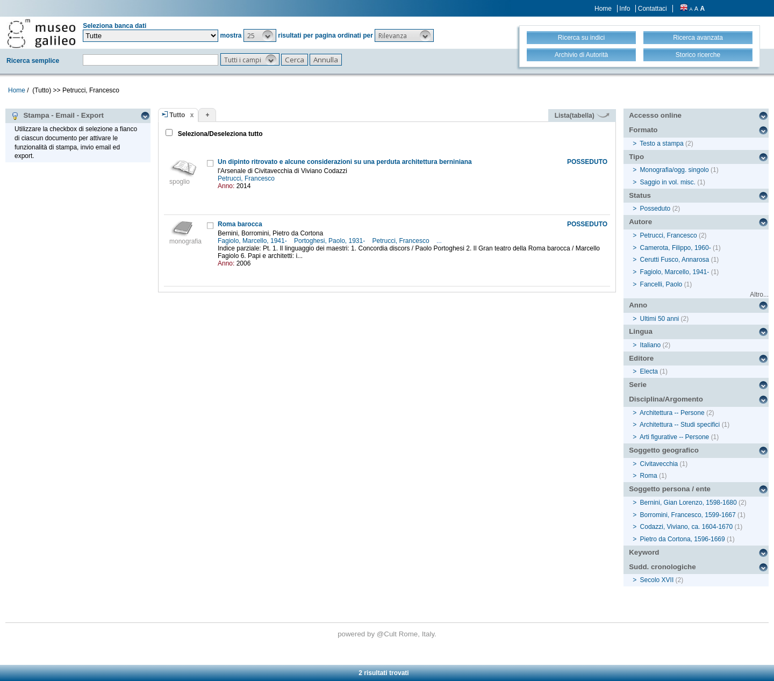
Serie (638, 385)
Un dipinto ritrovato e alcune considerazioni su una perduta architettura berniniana (345, 162)
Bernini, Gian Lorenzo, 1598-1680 (688, 502)
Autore (640, 222)
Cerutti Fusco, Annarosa (675, 259)
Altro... (759, 294)
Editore (641, 358)
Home (603, 8)
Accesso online (655, 115)
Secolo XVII (657, 580)
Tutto (177, 115)
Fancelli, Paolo (661, 284)
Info (624, 8)
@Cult (388, 634)
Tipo (636, 157)
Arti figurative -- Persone (674, 437)
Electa (649, 371)
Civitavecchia (659, 464)
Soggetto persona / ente (670, 489)
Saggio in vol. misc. (668, 182)
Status (640, 195)
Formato (643, 130)
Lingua (641, 331)
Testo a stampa (661, 143)
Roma (648, 475)
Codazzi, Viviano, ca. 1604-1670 (686, 527)
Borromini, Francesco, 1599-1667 (688, 515)
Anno (638, 305)
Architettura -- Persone (672, 413)
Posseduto (655, 208)
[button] (259, 35)
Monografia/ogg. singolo (674, 170)
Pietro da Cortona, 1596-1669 (682, 539)
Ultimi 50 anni (659, 318)
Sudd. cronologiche (662, 567)
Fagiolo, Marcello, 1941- (253, 241)
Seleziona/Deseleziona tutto (219, 134)
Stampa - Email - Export (57, 115)
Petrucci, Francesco (247, 178)
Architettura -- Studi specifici (680, 424)
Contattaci (652, 8)
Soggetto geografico (664, 450)
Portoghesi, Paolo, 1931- (330, 241)
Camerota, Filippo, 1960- (675, 248)
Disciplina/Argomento (666, 399)
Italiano (650, 345)
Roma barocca (240, 224)
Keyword (644, 552)
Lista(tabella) (582, 115)
